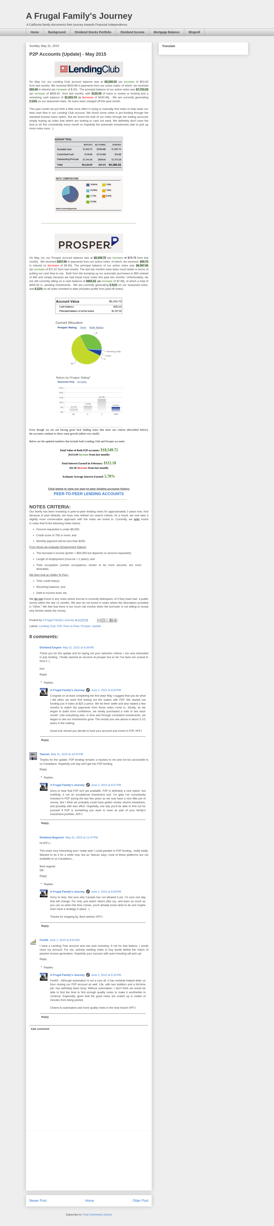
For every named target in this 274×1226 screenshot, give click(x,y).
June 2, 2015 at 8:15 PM (106, 975)
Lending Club (47, 626)
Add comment (40, 1028)
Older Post (140, 1200)
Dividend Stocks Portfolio (93, 32)
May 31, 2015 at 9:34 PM (78, 647)
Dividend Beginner (52, 837)
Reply (43, 674)
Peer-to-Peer (71, 626)
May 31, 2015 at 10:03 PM (67, 754)
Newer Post (38, 1200)
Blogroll (194, 32)
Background (57, 32)
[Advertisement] (89, 1160)
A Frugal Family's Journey (79, 16)
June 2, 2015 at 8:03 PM (106, 690)
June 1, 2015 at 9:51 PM (64, 940)
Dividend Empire (51, 647)
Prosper (85, 626)
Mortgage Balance (167, 32)
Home (35, 32)
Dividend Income (132, 32)
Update (96, 626)
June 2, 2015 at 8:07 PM (106, 785)
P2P (59, 626)
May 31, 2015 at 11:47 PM (82, 837)
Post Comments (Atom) (97, 1214)
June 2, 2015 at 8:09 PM (106, 891)
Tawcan (45, 754)
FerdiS (44, 940)
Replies (48, 682)
